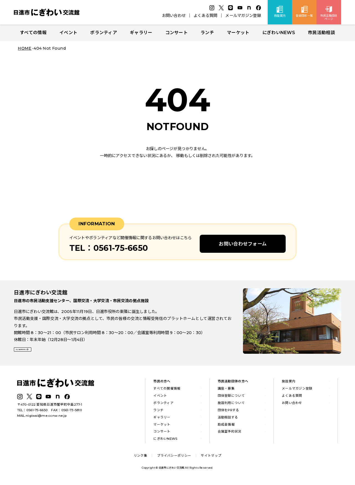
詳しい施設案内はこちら (39, 353)
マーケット (238, 32)
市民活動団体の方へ (233, 383)
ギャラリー (141, 32)
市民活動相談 (321, 32)
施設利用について (231, 404)
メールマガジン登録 (243, 15)
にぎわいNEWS (278, 32)
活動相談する (228, 419)
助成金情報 (226, 426)
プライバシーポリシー (174, 457)
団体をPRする (228, 412)
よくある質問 (205, 15)
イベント (68, 32)
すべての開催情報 (166, 390)
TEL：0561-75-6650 (32, 412)
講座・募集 (226, 390)
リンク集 (140, 457)
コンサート (176, 32)
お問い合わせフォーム (243, 244)
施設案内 (288, 383)
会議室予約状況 (230, 433)
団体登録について (231, 397)
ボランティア (103, 32)
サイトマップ (211, 457)
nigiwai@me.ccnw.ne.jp (46, 418)
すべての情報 (33, 32)
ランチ (207, 32)
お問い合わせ (174, 15)
